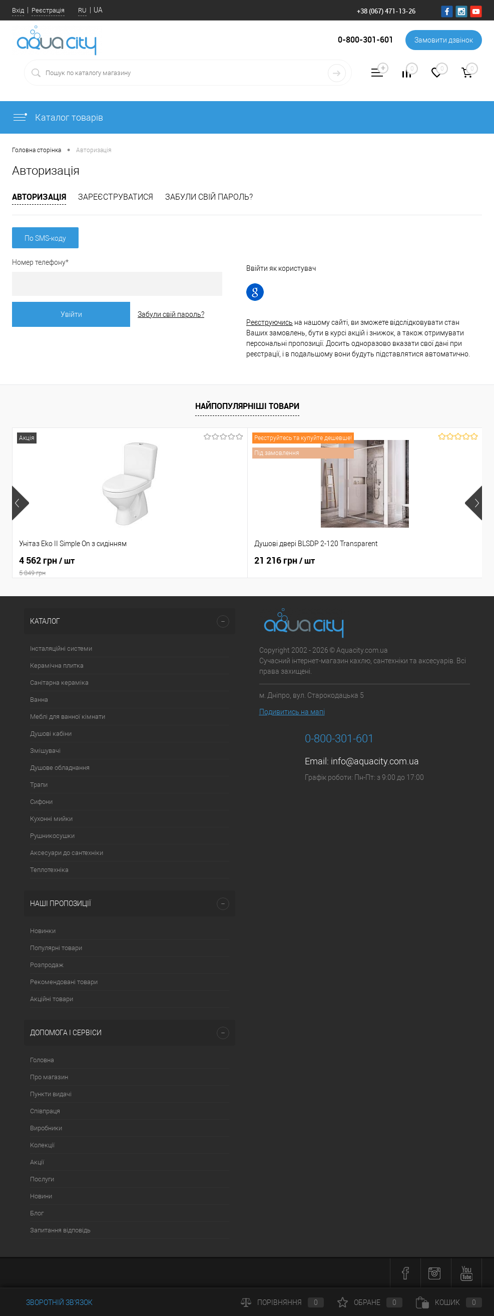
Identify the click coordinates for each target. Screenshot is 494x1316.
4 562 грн (90, 566)
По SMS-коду (45, 238)
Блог (37, 1213)
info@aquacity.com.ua (375, 761)
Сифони (41, 801)
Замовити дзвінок (443, 40)
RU (82, 10)
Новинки (43, 931)
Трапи (39, 784)
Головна (42, 1060)
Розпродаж (47, 965)
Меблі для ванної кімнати (67, 716)
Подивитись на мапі (292, 712)
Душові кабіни (51, 733)
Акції (37, 1162)
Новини (41, 1196)
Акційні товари (51, 999)
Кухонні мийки (51, 818)
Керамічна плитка (57, 665)
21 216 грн (206, 560)
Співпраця (45, 1111)
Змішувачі (45, 750)
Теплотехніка (49, 869)
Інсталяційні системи (61, 648)
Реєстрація (48, 10)
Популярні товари (56, 948)
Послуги (42, 1179)
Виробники (46, 1128)
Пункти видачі (51, 1094)
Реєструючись (269, 322)
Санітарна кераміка (59, 682)
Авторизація (39, 196)
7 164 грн (360, 560)
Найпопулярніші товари (247, 405)
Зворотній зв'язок (52, 1302)
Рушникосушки (52, 835)
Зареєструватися (115, 197)
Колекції (42, 1145)
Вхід (18, 10)
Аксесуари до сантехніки (66, 852)
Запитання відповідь (60, 1230)
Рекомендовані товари (64, 982)
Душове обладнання (60, 767)
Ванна (39, 699)
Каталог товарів (57, 117)
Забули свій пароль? (209, 197)
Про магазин (49, 1077)
